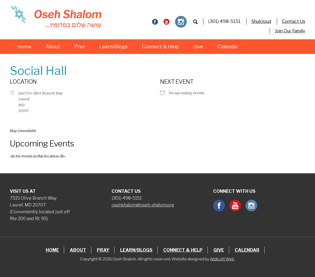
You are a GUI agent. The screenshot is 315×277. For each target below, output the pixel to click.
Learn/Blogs (113, 47)
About (53, 47)
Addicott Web (222, 259)
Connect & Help (160, 47)
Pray (79, 47)
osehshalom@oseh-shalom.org (143, 204)
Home (24, 47)
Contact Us (293, 21)
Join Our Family (290, 30)
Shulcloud (261, 21)
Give (198, 47)
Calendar (227, 47)
